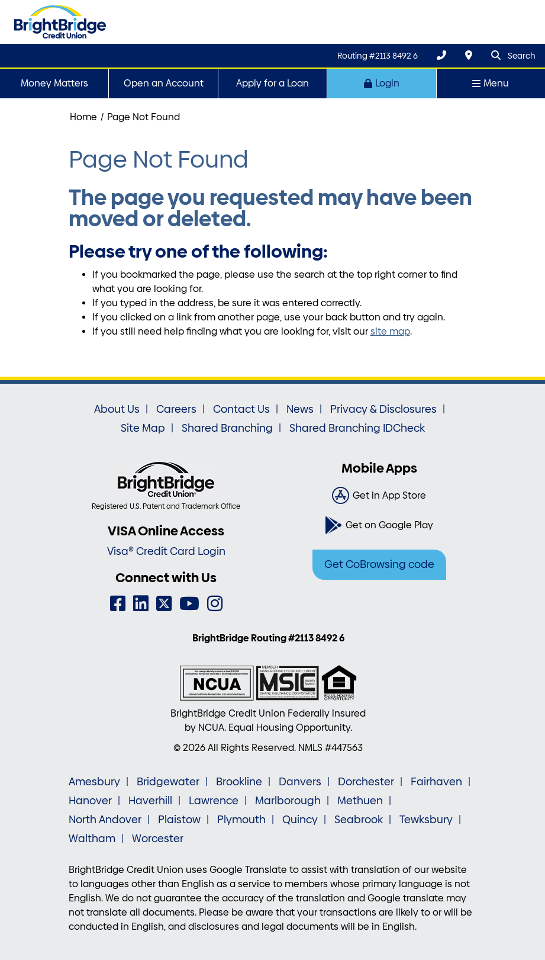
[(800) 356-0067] (441, 55)
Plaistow (179, 819)
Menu (490, 83)
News (300, 409)
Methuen (360, 800)
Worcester (157, 838)
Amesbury (94, 781)
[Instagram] (214, 603)
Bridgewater (168, 781)
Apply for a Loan (272, 83)
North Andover (105, 819)
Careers (176, 409)
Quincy (300, 819)
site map (390, 331)
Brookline (239, 781)
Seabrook (358, 819)
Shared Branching (227, 428)
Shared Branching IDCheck (357, 428)
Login (381, 83)
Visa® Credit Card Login (166, 551)
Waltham (92, 838)
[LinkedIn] (141, 603)
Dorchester (366, 781)
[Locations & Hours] (468, 55)
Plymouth (241, 819)
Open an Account (164, 83)
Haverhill (150, 800)
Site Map (143, 428)
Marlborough (288, 800)
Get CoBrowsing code (379, 564)
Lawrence (213, 800)
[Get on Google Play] (379, 525)
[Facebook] (117, 603)
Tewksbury (426, 819)
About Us (117, 409)
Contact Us (241, 409)
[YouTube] (189, 603)
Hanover (90, 800)
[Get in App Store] (379, 495)
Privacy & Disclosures (383, 409)
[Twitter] (164, 603)
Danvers (300, 781)
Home (83, 117)
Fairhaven (436, 781)
